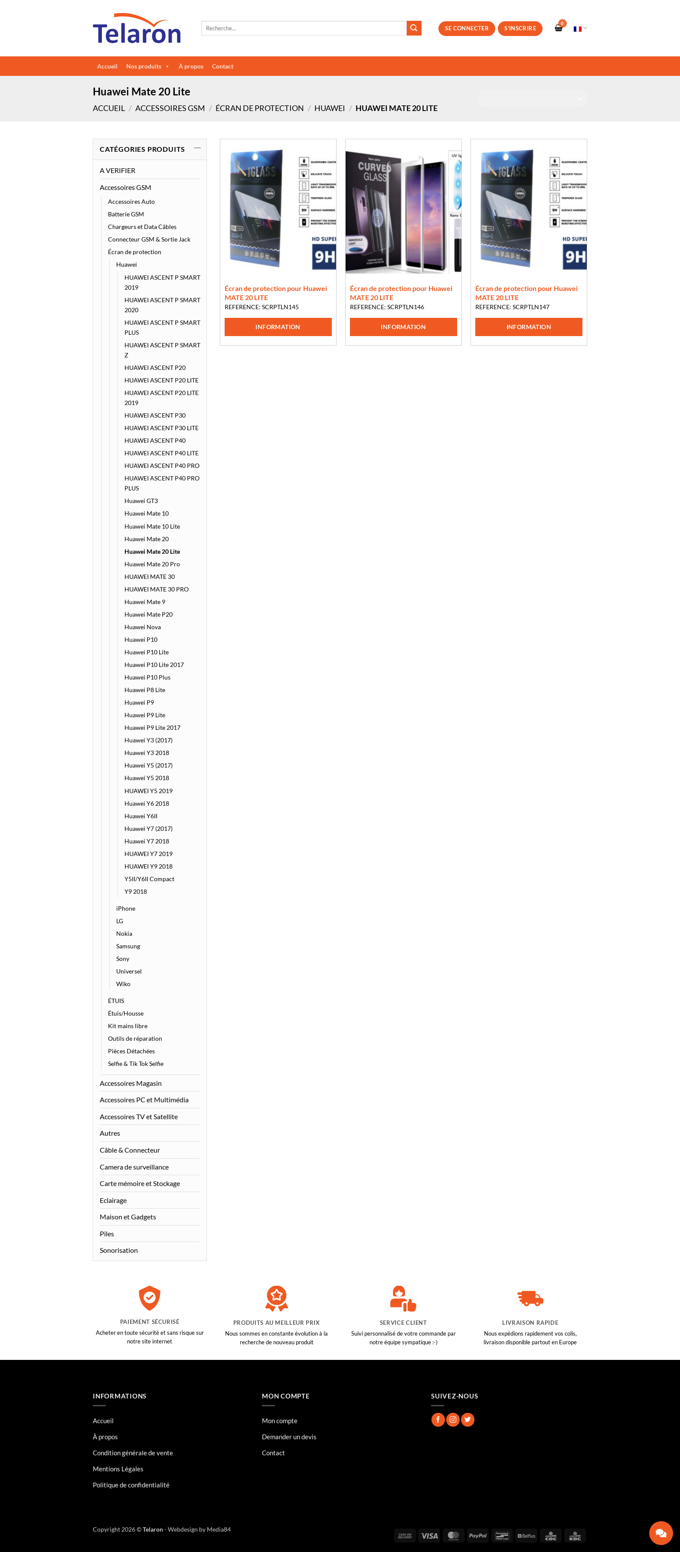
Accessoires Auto (131, 201)
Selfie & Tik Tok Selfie (135, 1063)
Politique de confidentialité (131, 1485)
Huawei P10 (140, 639)
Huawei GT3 (141, 500)
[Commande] (532, 98)
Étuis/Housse (126, 1013)
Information (278, 326)
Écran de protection (260, 108)
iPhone (125, 908)
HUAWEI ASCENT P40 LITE (161, 453)
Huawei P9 (139, 702)
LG (119, 921)
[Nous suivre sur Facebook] (438, 1419)
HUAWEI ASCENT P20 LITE (161, 380)
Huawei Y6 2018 (146, 803)
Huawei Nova (142, 627)
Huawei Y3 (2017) (148, 740)
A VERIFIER (117, 170)
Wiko (123, 983)
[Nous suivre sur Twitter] (467, 1419)
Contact (222, 66)
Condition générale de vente (133, 1453)
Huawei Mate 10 (146, 513)
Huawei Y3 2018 (146, 752)
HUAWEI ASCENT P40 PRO (161, 465)
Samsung (128, 946)
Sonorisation (119, 1250)
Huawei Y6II (140, 816)
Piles (107, 1233)
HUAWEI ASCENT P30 (155, 415)
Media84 (219, 1529)
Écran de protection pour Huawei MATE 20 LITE (276, 292)
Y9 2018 (135, 891)
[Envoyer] (414, 28)
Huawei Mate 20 (146, 538)
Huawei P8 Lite (144, 689)
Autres (110, 1133)
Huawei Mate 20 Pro (152, 564)
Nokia (124, 933)
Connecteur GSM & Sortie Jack (149, 239)
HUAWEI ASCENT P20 (155, 367)
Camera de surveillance (134, 1167)
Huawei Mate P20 (148, 614)
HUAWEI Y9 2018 (148, 866)
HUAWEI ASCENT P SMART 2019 (162, 282)
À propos (191, 66)
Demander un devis (289, 1437)
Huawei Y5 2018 (146, 777)
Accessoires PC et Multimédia (144, 1099)
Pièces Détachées (131, 1051)
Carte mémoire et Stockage (140, 1183)
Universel (129, 971)
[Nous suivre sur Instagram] (453, 1419)
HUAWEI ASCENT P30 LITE (161, 427)
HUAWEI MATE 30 (149, 576)
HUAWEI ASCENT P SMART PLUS (162, 327)
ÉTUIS (116, 1000)
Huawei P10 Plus (147, 677)
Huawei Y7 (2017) (148, 828)
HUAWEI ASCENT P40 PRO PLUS (161, 483)
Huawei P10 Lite (146, 652)
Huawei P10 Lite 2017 (154, 664)
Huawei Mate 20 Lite (152, 551)
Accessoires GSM (170, 108)
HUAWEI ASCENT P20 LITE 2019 (161, 397)
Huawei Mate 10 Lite (152, 526)
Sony (122, 958)
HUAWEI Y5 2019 (148, 790)
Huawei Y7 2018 (146, 841)
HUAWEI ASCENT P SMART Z (162, 350)
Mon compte (280, 1421)
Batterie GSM (126, 214)
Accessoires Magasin (131, 1083)
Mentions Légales (118, 1469)
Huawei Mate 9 (144, 601)
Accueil (107, 66)
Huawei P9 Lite (144, 715)
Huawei (329, 108)
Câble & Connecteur (130, 1150)
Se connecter (467, 28)
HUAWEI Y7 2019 (148, 853)
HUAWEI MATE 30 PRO (156, 589)
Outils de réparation (135, 1038)
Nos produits (148, 66)
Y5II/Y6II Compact (149, 878)
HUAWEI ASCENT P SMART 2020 (162, 305)
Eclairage (113, 1200)
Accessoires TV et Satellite (139, 1116)
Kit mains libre (127, 1025)
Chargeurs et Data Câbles (142, 226)
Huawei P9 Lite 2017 (152, 727)
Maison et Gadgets (128, 1216)
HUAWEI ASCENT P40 (155, 440)
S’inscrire (520, 28)
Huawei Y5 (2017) (148, 765)
